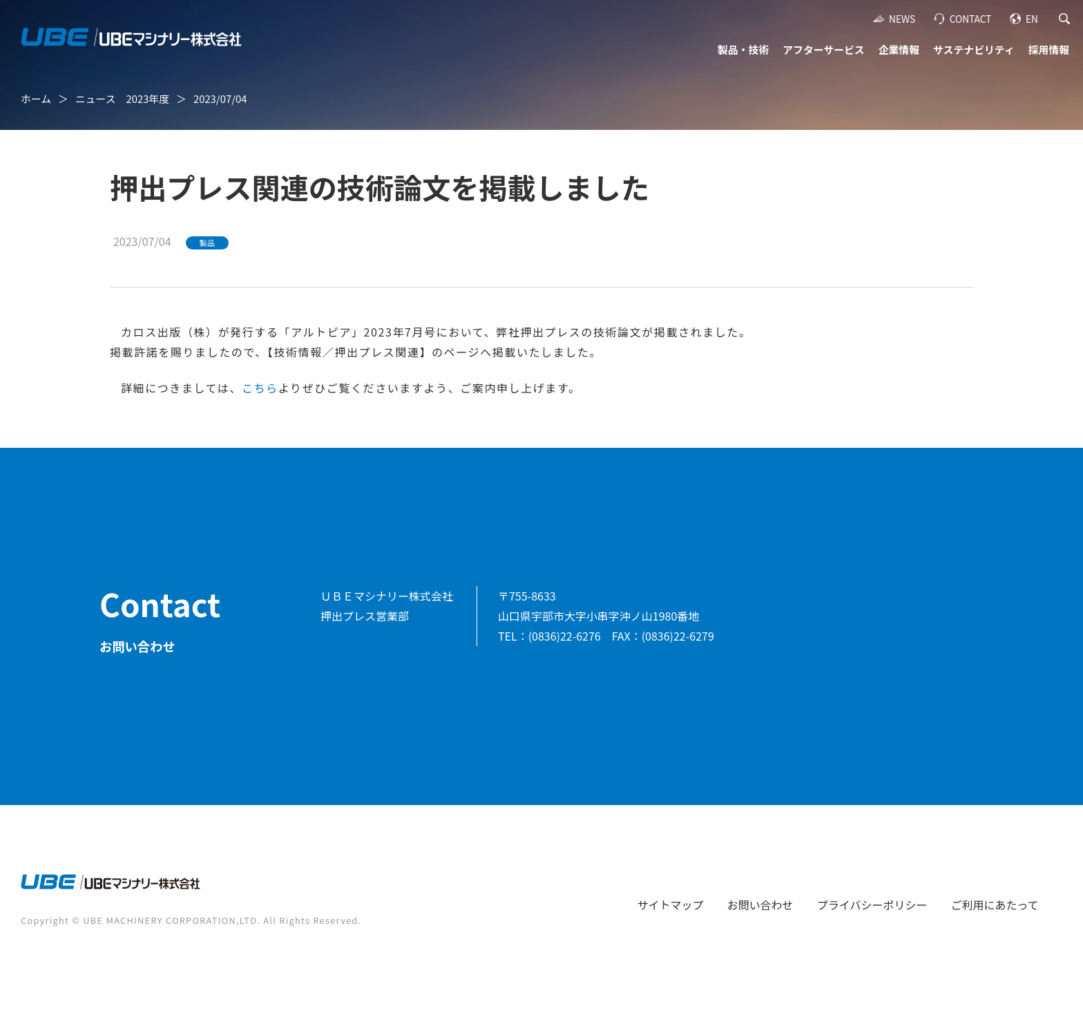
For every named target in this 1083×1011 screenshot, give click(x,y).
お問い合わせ (760, 904)
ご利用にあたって (995, 904)
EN (1032, 19)
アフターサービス (823, 49)
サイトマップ (671, 904)
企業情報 (899, 49)
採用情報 (1048, 49)
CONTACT (971, 19)
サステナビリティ (974, 49)
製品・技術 (743, 49)
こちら (260, 387)
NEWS (902, 19)
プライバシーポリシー (872, 904)
